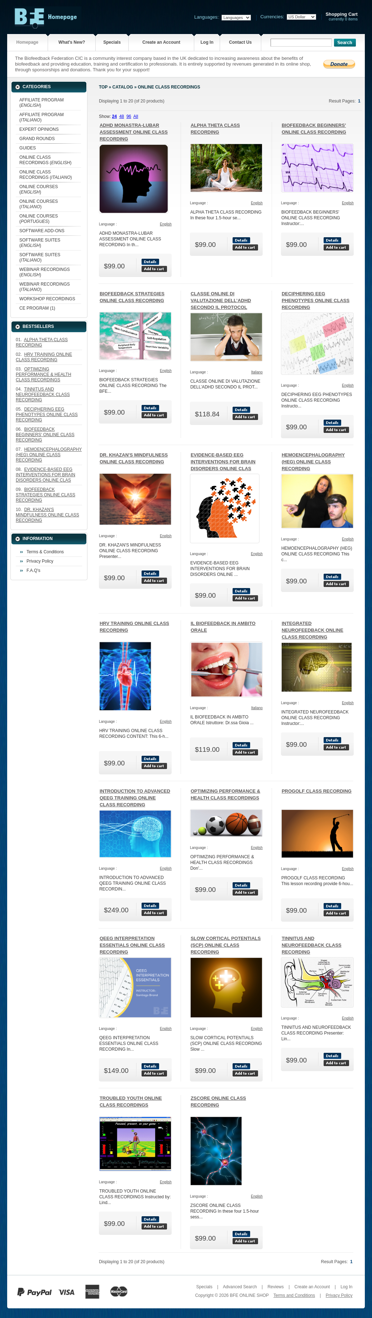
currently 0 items (341, 16)
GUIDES (27, 148)
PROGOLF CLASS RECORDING (317, 791)
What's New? (71, 42)
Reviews (275, 1286)
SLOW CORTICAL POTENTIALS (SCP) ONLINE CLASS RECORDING (226, 945)
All (135, 116)
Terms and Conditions (294, 1295)
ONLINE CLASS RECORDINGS (169, 87)
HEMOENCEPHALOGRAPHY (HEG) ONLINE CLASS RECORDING (313, 461)
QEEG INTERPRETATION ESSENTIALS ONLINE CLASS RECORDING (132, 945)
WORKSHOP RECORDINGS (47, 298)
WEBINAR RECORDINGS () (44, 272)
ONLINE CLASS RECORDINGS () (45, 160)
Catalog (123, 87)
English (166, 224)
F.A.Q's (33, 570)
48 (121, 116)
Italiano (257, 372)
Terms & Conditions (45, 551)
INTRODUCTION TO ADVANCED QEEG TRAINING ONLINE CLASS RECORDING (135, 797)
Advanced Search (240, 1286)
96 (129, 116)
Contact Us (240, 42)
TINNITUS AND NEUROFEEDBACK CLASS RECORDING (312, 945)
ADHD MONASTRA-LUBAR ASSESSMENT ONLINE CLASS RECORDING (134, 132)
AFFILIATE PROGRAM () (41, 102)
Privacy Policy (40, 561)
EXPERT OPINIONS (39, 129)
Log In (206, 42)
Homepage (27, 42)
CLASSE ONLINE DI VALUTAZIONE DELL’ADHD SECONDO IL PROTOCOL (221, 300)
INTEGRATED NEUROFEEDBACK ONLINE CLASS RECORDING (312, 630)
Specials (112, 42)
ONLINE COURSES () (38, 189)
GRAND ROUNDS (37, 138)
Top (103, 87)
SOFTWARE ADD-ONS (42, 230)
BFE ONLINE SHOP (249, 1295)
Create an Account (161, 42)
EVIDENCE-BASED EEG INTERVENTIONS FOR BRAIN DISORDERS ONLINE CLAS (223, 461)
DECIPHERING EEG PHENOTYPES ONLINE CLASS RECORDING (315, 300)
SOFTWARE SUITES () (39, 243)
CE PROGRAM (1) (37, 308)
